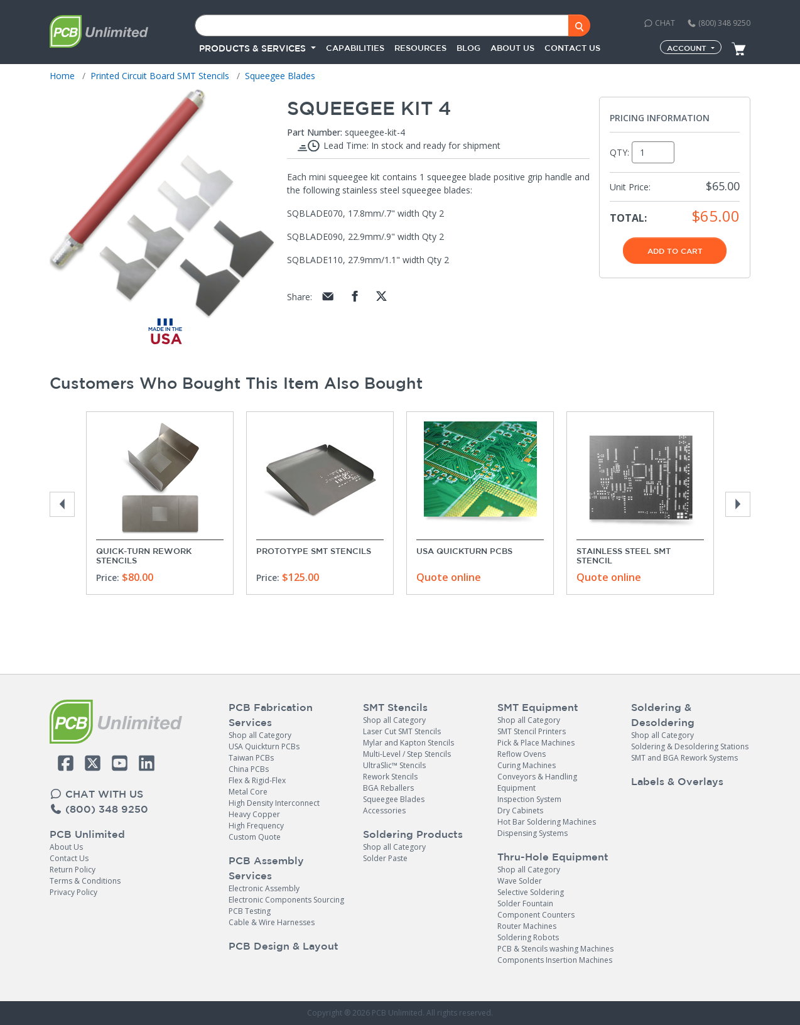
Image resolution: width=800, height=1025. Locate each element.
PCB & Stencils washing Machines (555, 948)
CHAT (659, 23)
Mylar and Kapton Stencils (408, 742)
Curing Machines (526, 765)
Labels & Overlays (677, 781)
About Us (66, 847)
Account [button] (688, 47)
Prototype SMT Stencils (313, 551)
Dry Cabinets (520, 810)
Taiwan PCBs (251, 757)
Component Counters (536, 914)
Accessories (384, 810)
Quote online (448, 577)
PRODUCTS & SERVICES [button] (253, 48)
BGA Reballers (388, 788)
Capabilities (355, 48)
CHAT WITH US (96, 794)
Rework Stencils (390, 776)
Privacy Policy (73, 892)
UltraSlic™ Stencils (394, 765)
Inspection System (529, 799)
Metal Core (248, 791)
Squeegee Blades (393, 799)
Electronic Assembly (264, 888)
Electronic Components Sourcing (286, 899)
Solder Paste (385, 858)
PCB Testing (250, 911)
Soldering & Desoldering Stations (690, 746)
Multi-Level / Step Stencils (407, 754)
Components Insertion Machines (554, 960)
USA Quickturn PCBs (464, 551)
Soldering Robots (528, 937)
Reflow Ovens (521, 754)
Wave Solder (519, 881)
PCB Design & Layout (283, 946)
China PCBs (249, 769)
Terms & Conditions (85, 881)
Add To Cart (675, 250)
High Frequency (256, 825)
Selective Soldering (530, 892)
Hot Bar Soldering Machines (546, 821)
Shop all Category (260, 735)
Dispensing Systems (532, 833)
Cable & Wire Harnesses (272, 922)
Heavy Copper (254, 814)
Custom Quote (255, 837)
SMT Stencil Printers (531, 731)
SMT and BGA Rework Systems (684, 757)
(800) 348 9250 (718, 23)
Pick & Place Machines (536, 742)
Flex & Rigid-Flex (257, 780)
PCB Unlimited (87, 834)
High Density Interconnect (274, 803)
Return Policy (72, 869)
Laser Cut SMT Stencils (402, 731)
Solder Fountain (525, 903)
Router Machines (526, 926)
